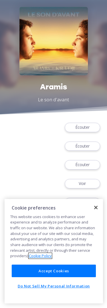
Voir (82, 183)
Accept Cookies (54, 270)
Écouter (82, 127)
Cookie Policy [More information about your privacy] (40, 255)
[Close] (96, 207)
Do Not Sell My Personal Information (54, 286)
